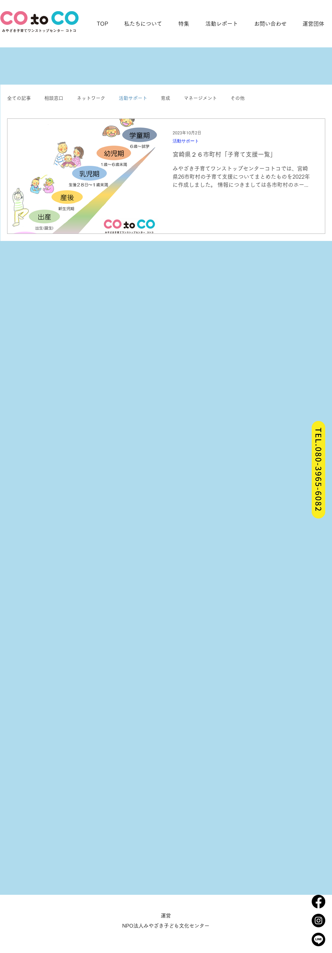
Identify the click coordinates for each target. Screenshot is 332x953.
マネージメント (200, 98)
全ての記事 (19, 98)
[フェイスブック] (318, 901)
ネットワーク (91, 98)
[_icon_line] (318, 939)
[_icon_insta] (318, 920)
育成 (165, 98)
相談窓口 (53, 98)
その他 (237, 98)
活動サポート (133, 98)
